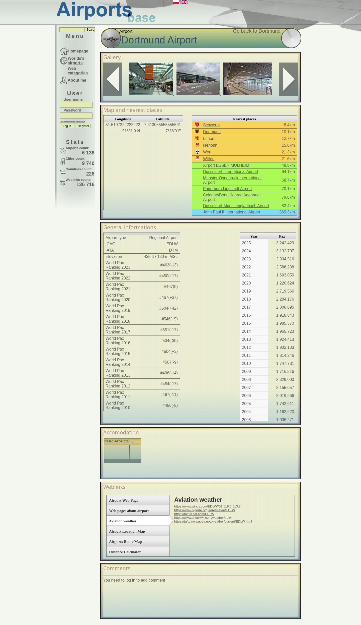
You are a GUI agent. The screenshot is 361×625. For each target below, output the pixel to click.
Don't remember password (72, 122)
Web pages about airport (129, 511)
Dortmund (212, 132)
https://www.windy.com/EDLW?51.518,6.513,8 (207, 506)
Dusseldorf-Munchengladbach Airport (236, 206)
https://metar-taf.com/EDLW (194, 514)
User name (73, 99)
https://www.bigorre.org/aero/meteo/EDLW (204, 510)
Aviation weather (122, 521)
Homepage (78, 51)
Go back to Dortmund (257, 31)
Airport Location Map (127, 531)
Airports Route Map (125, 542)
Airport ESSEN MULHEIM (226, 165)
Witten (208, 159)
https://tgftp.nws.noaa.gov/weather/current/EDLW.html (213, 521)
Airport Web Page (123, 500)
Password (72, 110)
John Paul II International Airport (231, 212)
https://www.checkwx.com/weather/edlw (202, 518)
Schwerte (211, 125)
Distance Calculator (125, 552)
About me (77, 80)
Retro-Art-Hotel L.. (119, 441)
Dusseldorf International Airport (230, 171)
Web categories (78, 70)
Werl (207, 152)
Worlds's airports (76, 60)
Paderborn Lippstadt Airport (227, 189)
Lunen (208, 138)
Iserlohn (210, 145)
